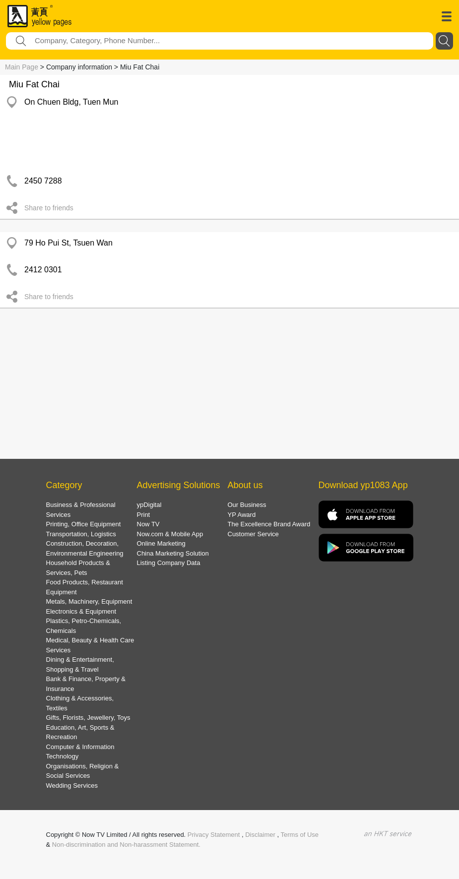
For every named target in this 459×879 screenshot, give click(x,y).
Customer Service (253, 534)
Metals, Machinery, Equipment (89, 601)
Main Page (21, 67)
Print (143, 514)
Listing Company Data (168, 562)
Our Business (247, 504)
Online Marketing (161, 543)
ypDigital (149, 504)
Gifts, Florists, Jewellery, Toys (88, 717)
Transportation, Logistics (81, 534)
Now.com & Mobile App (170, 534)
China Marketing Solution (173, 553)
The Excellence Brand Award (269, 524)
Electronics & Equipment (81, 611)
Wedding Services (72, 785)
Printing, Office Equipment (83, 524)
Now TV (148, 524)
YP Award (242, 514)
